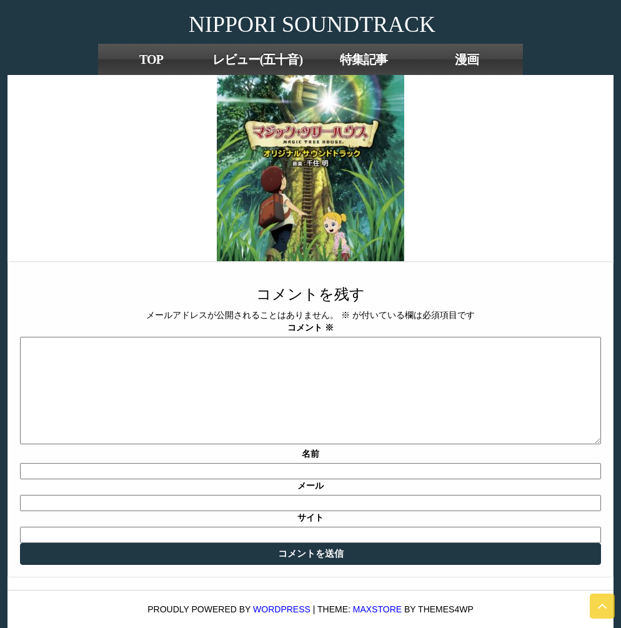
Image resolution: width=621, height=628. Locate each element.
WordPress (281, 609)
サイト (310, 517)
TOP (151, 59)
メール (310, 486)
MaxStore (377, 609)
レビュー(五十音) (257, 59)
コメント (310, 327)
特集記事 (363, 59)
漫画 (467, 59)
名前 (310, 454)
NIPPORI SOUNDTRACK (312, 24)
